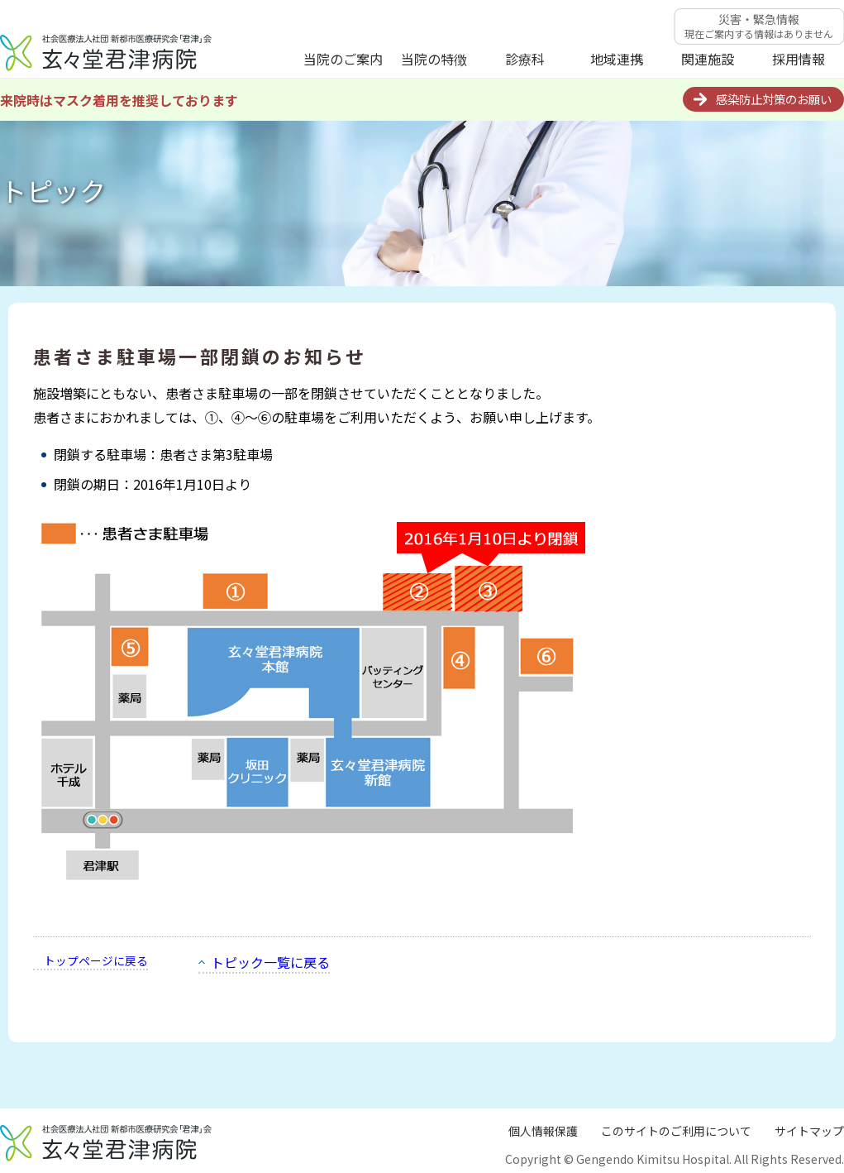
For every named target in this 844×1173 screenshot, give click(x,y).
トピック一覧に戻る (270, 962)
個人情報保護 (543, 1131)
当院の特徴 (434, 59)
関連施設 (707, 59)
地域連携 (616, 59)
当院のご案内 (343, 59)
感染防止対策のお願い (774, 99)
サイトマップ (809, 1131)
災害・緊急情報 (758, 26)
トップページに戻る (96, 960)
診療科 (525, 59)
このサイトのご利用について (676, 1131)
